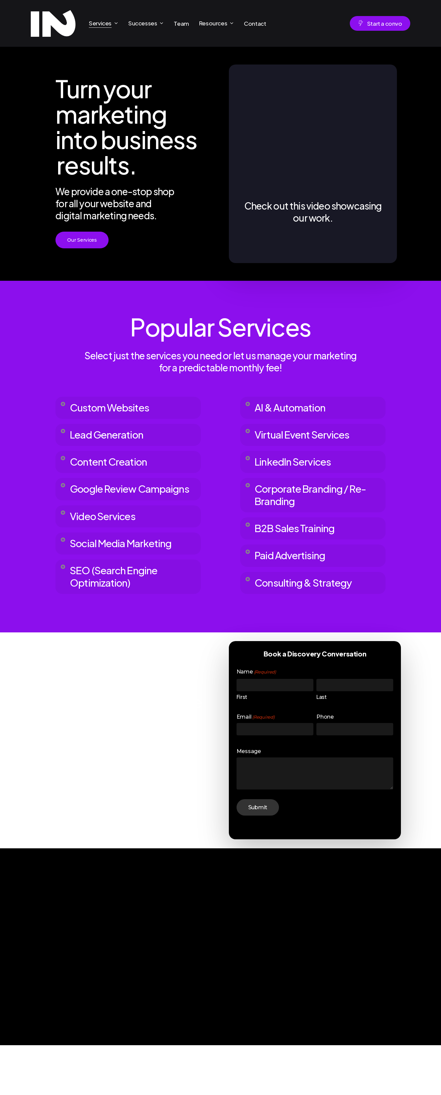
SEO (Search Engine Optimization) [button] (118, 624)
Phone (324, 767)
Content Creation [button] (112, 468)
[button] (82, 240)
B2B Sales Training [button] (298, 542)
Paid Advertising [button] (293, 572)
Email (255, 767)
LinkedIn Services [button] (297, 468)
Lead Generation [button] (110, 438)
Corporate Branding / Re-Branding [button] (308, 505)
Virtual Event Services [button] (307, 438)
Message (249, 801)
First (242, 746)
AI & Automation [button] (293, 408)
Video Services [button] (105, 542)
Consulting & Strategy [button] (309, 601)
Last (321, 746)
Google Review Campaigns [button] (106, 505)
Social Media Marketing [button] (100, 579)
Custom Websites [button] (113, 408)
